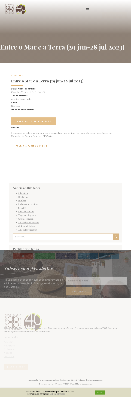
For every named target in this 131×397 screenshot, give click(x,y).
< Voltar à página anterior (31, 146)
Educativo (23, 227)
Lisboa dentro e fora (28, 238)
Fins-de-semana (26, 245)
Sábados (22, 241)
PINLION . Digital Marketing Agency (77, 384)
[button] (87, 9)
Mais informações (57, 393)
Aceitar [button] (100, 392)
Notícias (22, 234)
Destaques (23, 230)
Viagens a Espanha (27, 248)
